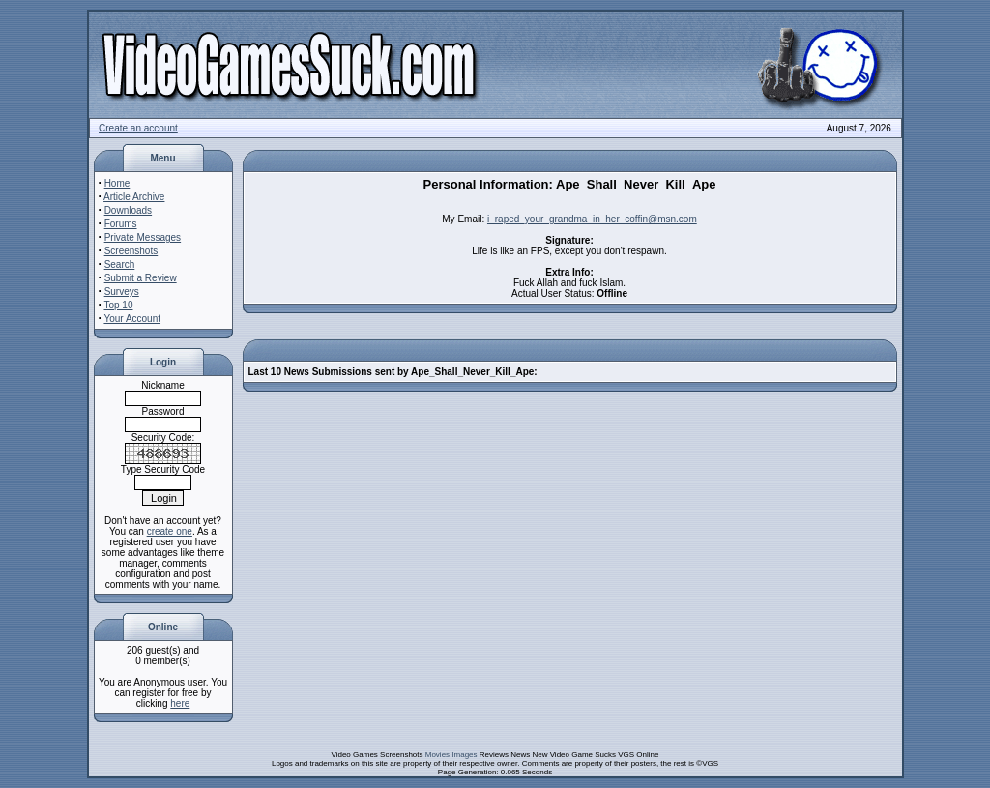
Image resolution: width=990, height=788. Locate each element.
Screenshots (131, 251)
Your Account (131, 318)
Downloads (128, 210)
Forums (120, 224)
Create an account (138, 128)
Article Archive (133, 196)
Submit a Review (140, 278)
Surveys (121, 291)
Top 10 (117, 305)
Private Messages (142, 237)
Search (119, 264)
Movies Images (451, 754)
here (179, 703)
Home (117, 183)
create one (169, 531)
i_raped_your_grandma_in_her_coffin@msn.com (592, 219)
